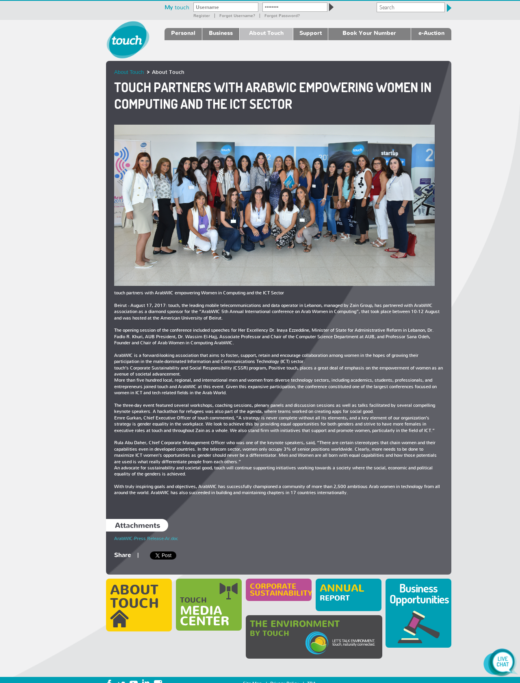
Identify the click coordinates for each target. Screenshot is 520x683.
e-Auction (431, 32)
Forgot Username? (237, 15)
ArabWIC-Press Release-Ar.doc (146, 538)
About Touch (266, 32)
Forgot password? (282, 15)
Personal (183, 32)
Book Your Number (369, 32)
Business (221, 32)
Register (201, 15)
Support (310, 32)
